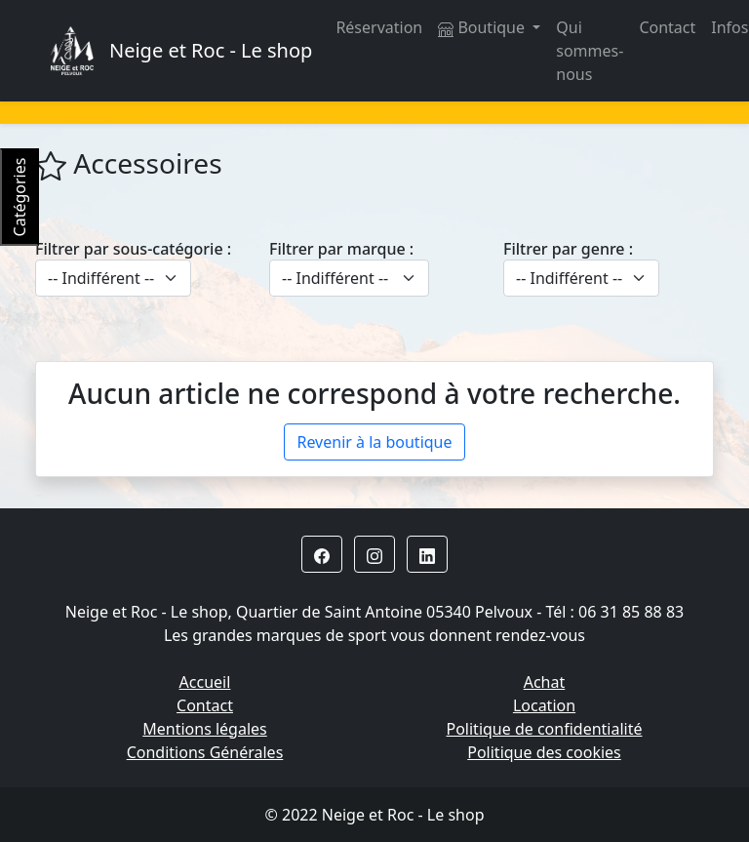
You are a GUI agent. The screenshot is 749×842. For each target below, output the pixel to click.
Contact (667, 27)
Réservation (378, 27)
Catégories (19, 197)
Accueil (205, 682)
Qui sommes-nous (589, 51)
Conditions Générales (205, 752)
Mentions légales (204, 729)
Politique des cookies (544, 752)
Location (544, 705)
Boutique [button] (483, 27)
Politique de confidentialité (544, 729)
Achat (545, 682)
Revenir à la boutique (374, 442)
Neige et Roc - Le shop (210, 50)
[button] (321, 554)
